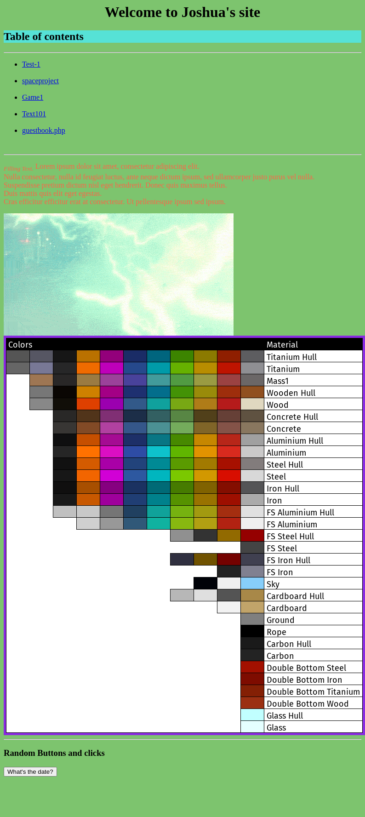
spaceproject (40, 81)
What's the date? (30, 771)
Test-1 (31, 64)
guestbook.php (43, 130)
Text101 (34, 114)
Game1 (32, 97)
